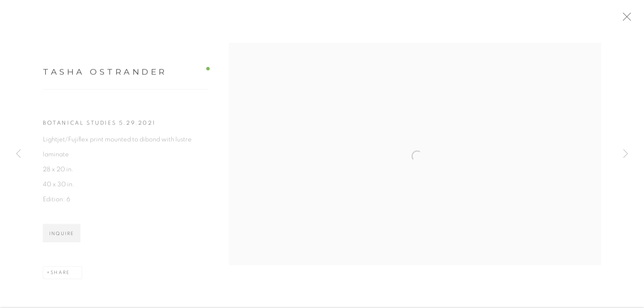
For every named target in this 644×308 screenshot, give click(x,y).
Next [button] (625, 154)
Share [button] (60, 276)
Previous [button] (18, 154)
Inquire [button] (61, 237)
